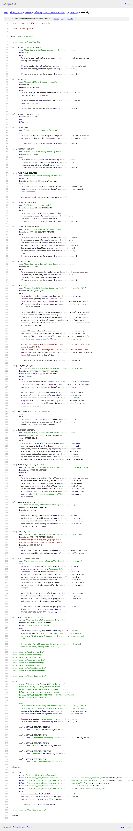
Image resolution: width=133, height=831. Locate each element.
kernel (28, 12)
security (74, 12)
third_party (16, 12)
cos (6, 12)
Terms (29, 827)
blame (70, 19)
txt (122, 827)
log (62, 19)
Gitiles (15, 827)
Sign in (127, 4)
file (56, 19)
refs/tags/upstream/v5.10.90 (49, 12)
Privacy (22, 827)
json (128, 827)
